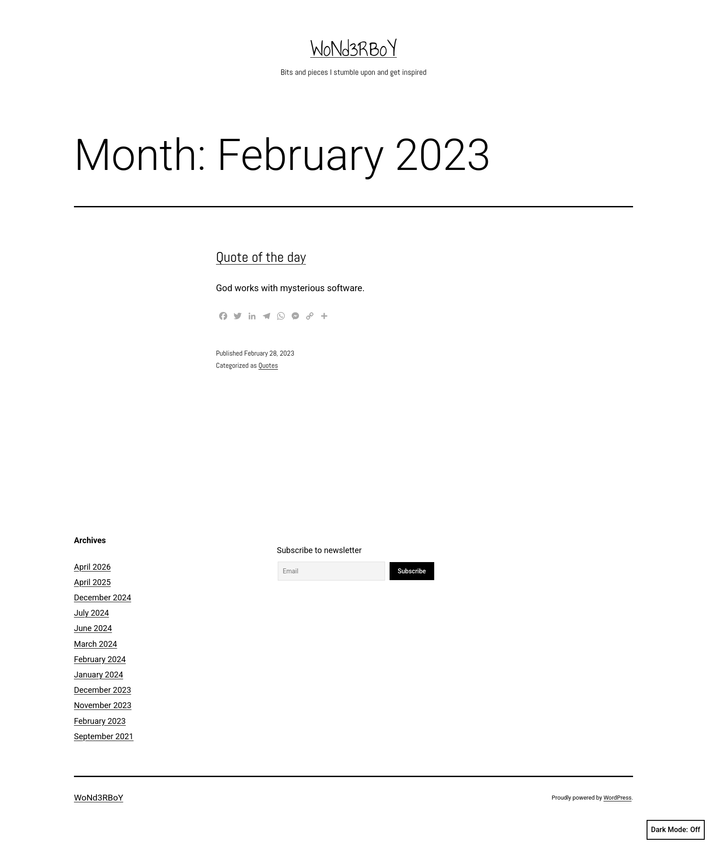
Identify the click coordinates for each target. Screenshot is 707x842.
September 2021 (103, 736)
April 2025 (92, 582)
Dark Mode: (675, 829)
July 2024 (91, 613)
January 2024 (98, 674)
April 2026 (92, 567)
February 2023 (100, 721)
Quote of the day (261, 257)
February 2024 (100, 659)
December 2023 (102, 690)
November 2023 (103, 705)
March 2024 (95, 644)
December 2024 (102, 597)
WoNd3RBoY (353, 49)
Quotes (268, 365)
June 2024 (93, 628)
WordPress (617, 797)
